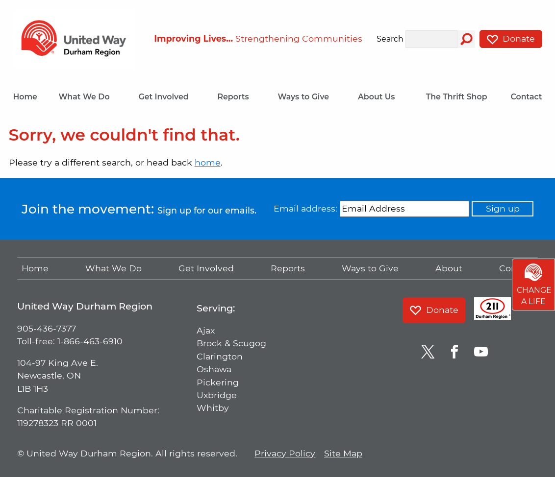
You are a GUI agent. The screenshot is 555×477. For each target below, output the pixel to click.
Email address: (305, 208)
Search (390, 39)
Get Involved (167, 96)
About (448, 268)
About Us (380, 96)
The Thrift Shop (456, 96)
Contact (526, 96)
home (208, 162)
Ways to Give (307, 96)
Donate (510, 38)
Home (25, 96)
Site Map (343, 453)
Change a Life (534, 285)
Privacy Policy (284, 453)
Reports (236, 96)
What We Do (87, 96)
